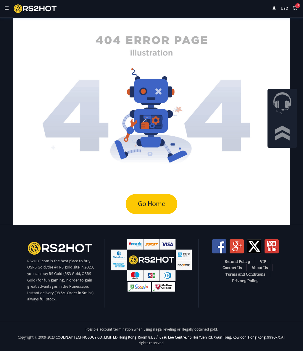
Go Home (151, 204)
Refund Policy (237, 261)
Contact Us (232, 267)
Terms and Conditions (245, 274)
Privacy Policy (245, 280)
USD (284, 8)
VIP (263, 261)
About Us (260, 267)
